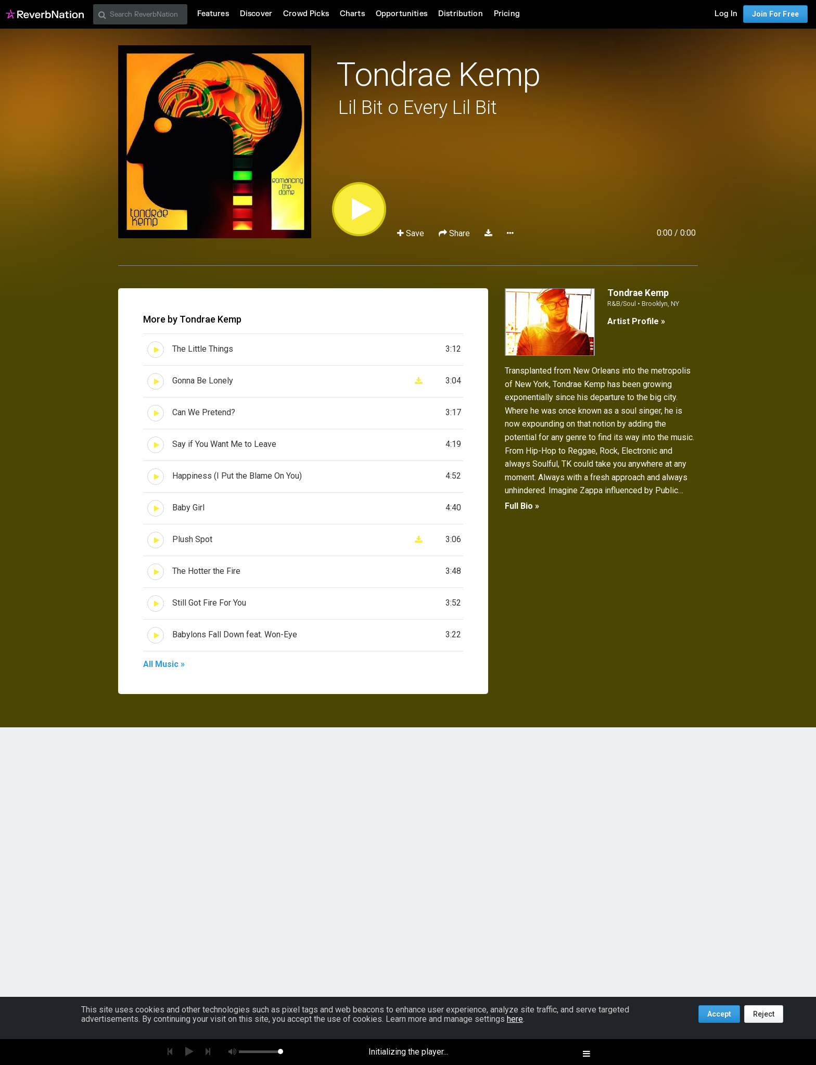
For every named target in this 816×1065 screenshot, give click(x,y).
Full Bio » (522, 506)
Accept (719, 1014)
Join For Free (775, 14)
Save (411, 233)
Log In (726, 13)
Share (455, 233)
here (515, 1019)
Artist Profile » (636, 321)
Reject (763, 1014)
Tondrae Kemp (438, 75)
